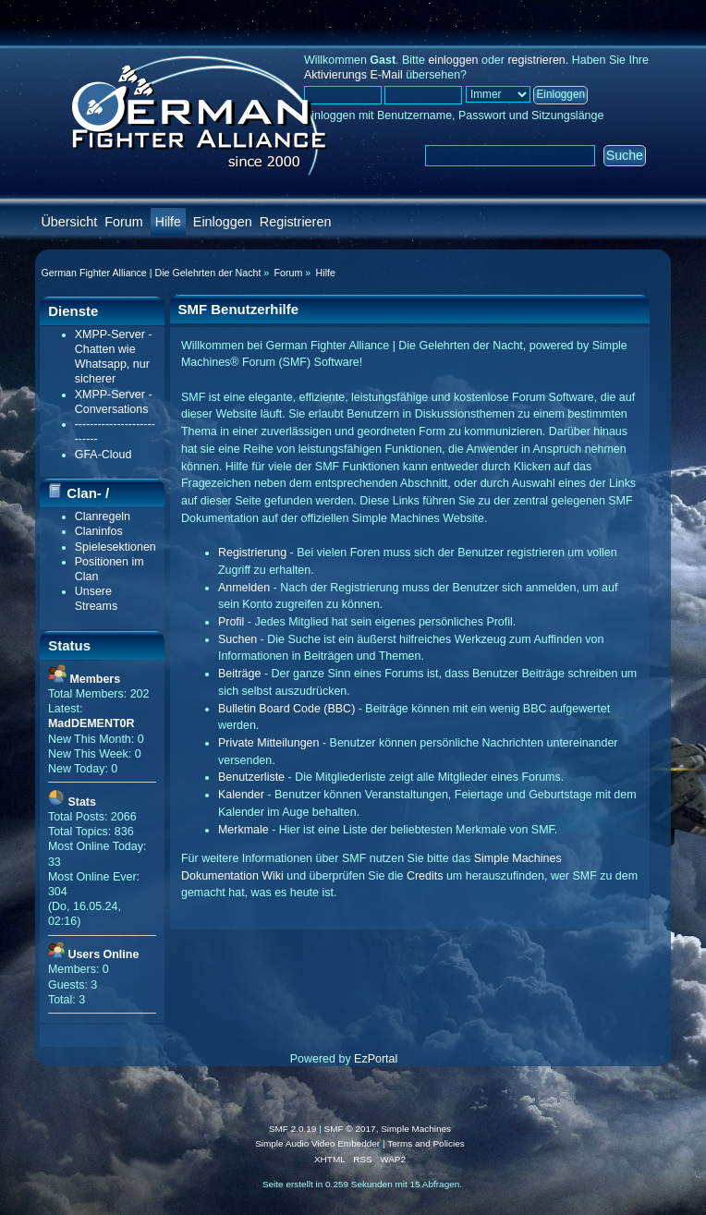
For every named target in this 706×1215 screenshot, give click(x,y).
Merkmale (243, 829)
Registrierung (252, 552)
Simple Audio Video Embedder (317, 1143)
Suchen (237, 639)
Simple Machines (416, 1129)
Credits (425, 875)
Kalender (241, 794)
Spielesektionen (115, 547)
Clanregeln (102, 516)
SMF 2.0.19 (293, 1129)
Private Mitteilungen (269, 742)
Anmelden (244, 587)
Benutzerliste (251, 777)
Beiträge (239, 673)
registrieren (536, 60)
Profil (231, 621)
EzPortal (375, 1058)
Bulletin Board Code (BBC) (286, 708)
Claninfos (99, 531)
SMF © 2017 (350, 1129)
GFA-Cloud (103, 454)
